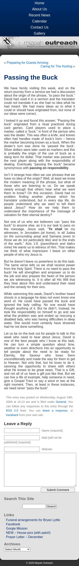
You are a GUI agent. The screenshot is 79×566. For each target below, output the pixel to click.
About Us (39, 9)
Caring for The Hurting (56, 66)
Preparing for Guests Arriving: (28, 62)
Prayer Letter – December (24, 537)
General (61, 401)
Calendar (39, 21)
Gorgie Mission (17, 528)
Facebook (13, 524)
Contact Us (39, 27)
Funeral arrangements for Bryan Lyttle (33, 520)
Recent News (39, 15)
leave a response (55, 410)
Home (39, 3)
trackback (12, 415)
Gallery (39, 33)
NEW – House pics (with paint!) (28, 532)
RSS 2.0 (12, 410)
